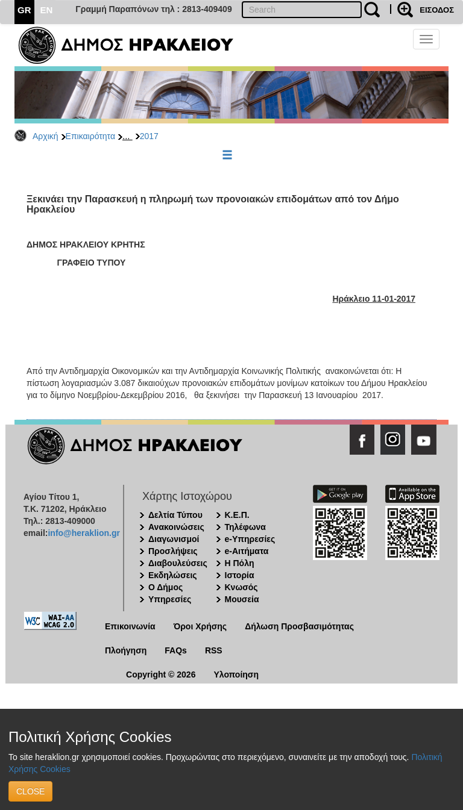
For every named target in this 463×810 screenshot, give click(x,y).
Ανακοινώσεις (176, 527)
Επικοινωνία (130, 626)
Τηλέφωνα (245, 527)
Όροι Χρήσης (200, 626)
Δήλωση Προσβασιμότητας (299, 626)
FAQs (176, 650)
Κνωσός (241, 587)
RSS (213, 650)
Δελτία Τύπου (175, 515)
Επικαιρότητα (90, 136)
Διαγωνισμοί (173, 539)
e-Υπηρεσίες (250, 539)
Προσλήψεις (173, 551)
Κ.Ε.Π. (237, 515)
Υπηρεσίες (169, 599)
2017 (149, 136)
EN (46, 10)
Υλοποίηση (236, 674)
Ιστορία (239, 575)
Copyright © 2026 (160, 674)
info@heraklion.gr (83, 533)
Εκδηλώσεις (172, 575)
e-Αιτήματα (247, 551)
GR (24, 10)
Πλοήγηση (125, 650)
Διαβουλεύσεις (177, 563)
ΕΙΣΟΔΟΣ (437, 9)
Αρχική (45, 136)
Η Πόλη (239, 563)
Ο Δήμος (165, 587)
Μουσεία (242, 599)
